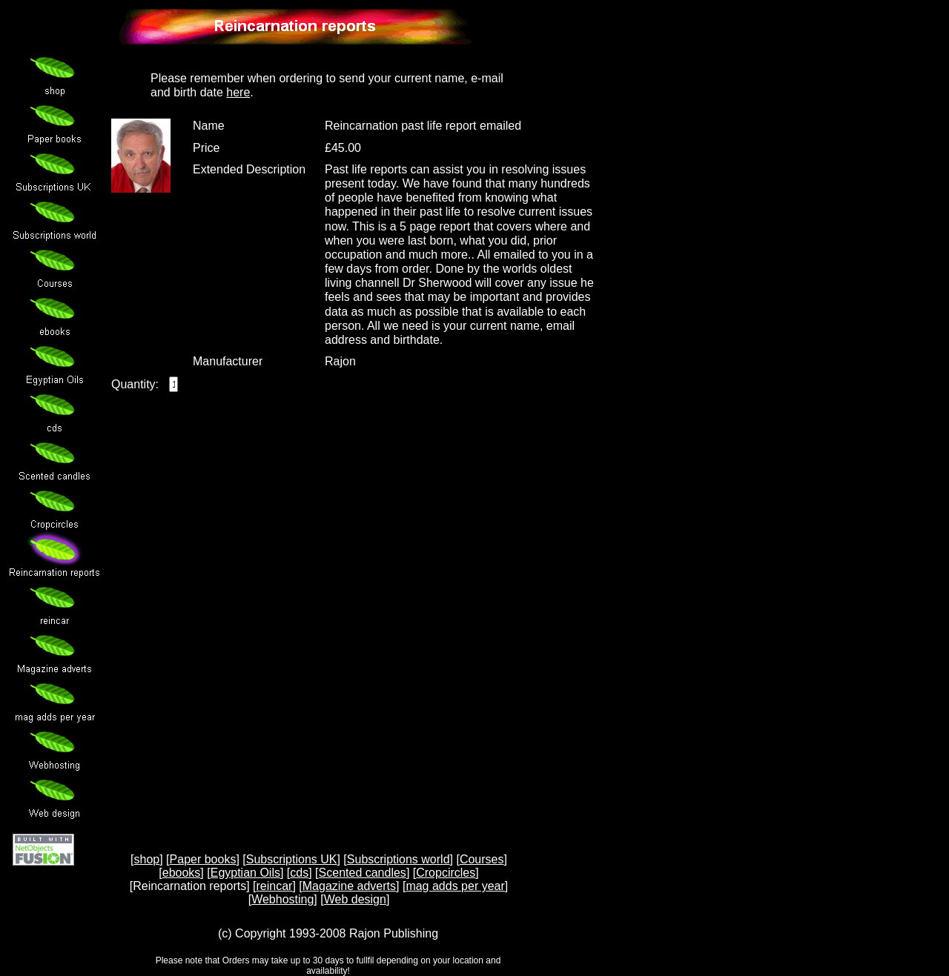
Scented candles (362, 872)
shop (147, 859)
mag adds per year (455, 886)
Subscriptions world (398, 859)
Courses (482, 859)
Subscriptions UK (291, 859)
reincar (275, 886)
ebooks (181, 872)
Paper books (203, 859)
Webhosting (282, 899)
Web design (355, 899)
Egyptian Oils (245, 872)
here (238, 92)
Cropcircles (445, 872)
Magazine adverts (349, 886)
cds (299, 872)
